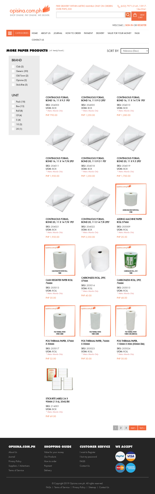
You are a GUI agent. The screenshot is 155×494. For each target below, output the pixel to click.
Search (128, 14)
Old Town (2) (22, 76)
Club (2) (20, 67)
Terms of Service (16, 470)
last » (142, 428)
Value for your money (119, 33)
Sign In (129, 25)
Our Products (50, 457)
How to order (73, 33)
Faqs (137, 33)
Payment (88, 33)
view (60, 63)
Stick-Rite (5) (22, 85)
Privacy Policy (15, 461)
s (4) (18, 120)
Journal (58, 33)
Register (141, 25)
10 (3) (19, 124)
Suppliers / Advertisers (19, 466)
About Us (45, 33)
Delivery (100, 33)
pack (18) (20, 102)
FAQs (48, 487)
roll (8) (19, 111)
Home (35, 33)
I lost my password (88, 457)
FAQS (82, 461)
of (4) (19, 115)
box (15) (20, 106)
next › (133, 428)
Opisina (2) (21, 80)
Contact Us (38, 40)
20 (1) (19, 129)
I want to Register (87, 452)
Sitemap (92, 487)
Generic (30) (22, 71)
